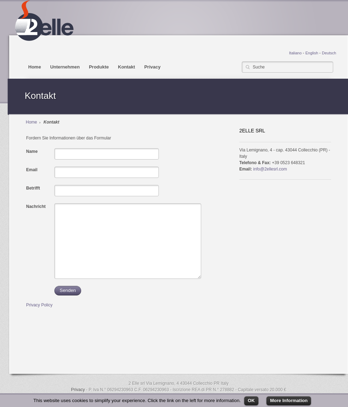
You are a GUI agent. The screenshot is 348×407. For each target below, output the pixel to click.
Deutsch (329, 53)
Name (32, 151)
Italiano (295, 53)
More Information (288, 400)
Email (31, 169)
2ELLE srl (44, 20)
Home (34, 67)
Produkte (99, 67)
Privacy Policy (39, 305)
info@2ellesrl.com (270, 169)
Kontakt (126, 67)
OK (251, 400)
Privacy (152, 67)
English (311, 53)
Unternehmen (65, 67)
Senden (68, 290)
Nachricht (36, 206)
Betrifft (33, 188)
